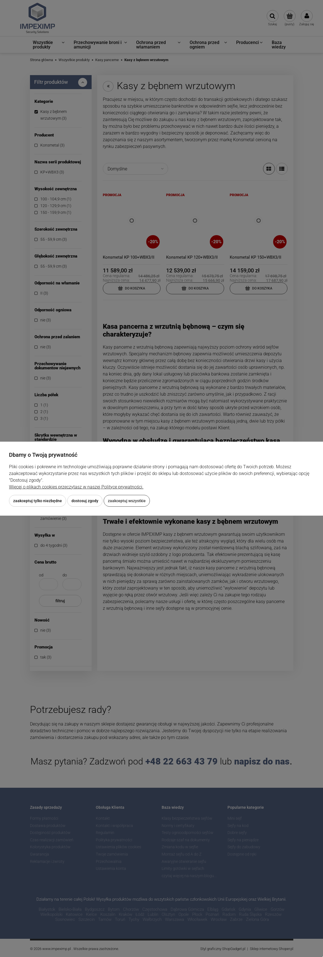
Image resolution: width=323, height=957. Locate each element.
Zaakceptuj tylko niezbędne (37, 501)
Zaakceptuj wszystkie (127, 501)
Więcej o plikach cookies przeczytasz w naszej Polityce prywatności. (76, 487)
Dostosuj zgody (84, 501)
